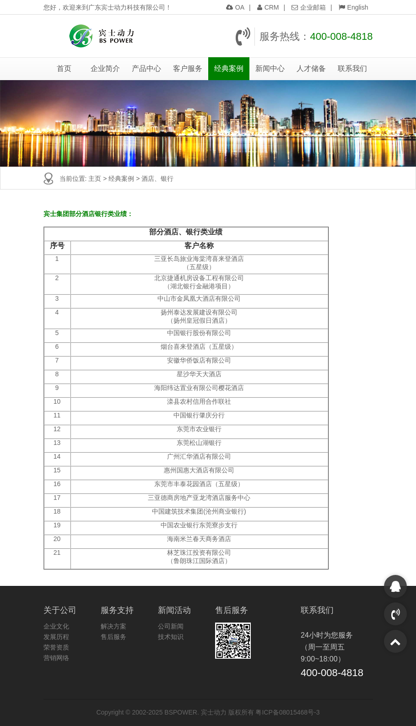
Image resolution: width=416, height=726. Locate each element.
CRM (268, 7)
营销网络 (56, 657)
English (353, 7)
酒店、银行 (157, 178)
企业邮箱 (309, 7)
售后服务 (113, 636)
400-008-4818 (341, 36)
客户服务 (187, 68)
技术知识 (171, 636)
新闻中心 (270, 68)
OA (235, 7)
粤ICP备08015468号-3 (287, 712)
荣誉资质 (56, 647)
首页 (64, 68)
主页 (94, 178)
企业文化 (56, 626)
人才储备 (311, 68)
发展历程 (56, 636)
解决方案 (113, 626)
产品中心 (146, 68)
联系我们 (352, 68)
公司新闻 (171, 626)
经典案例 (228, 68)
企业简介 (105, 68)
